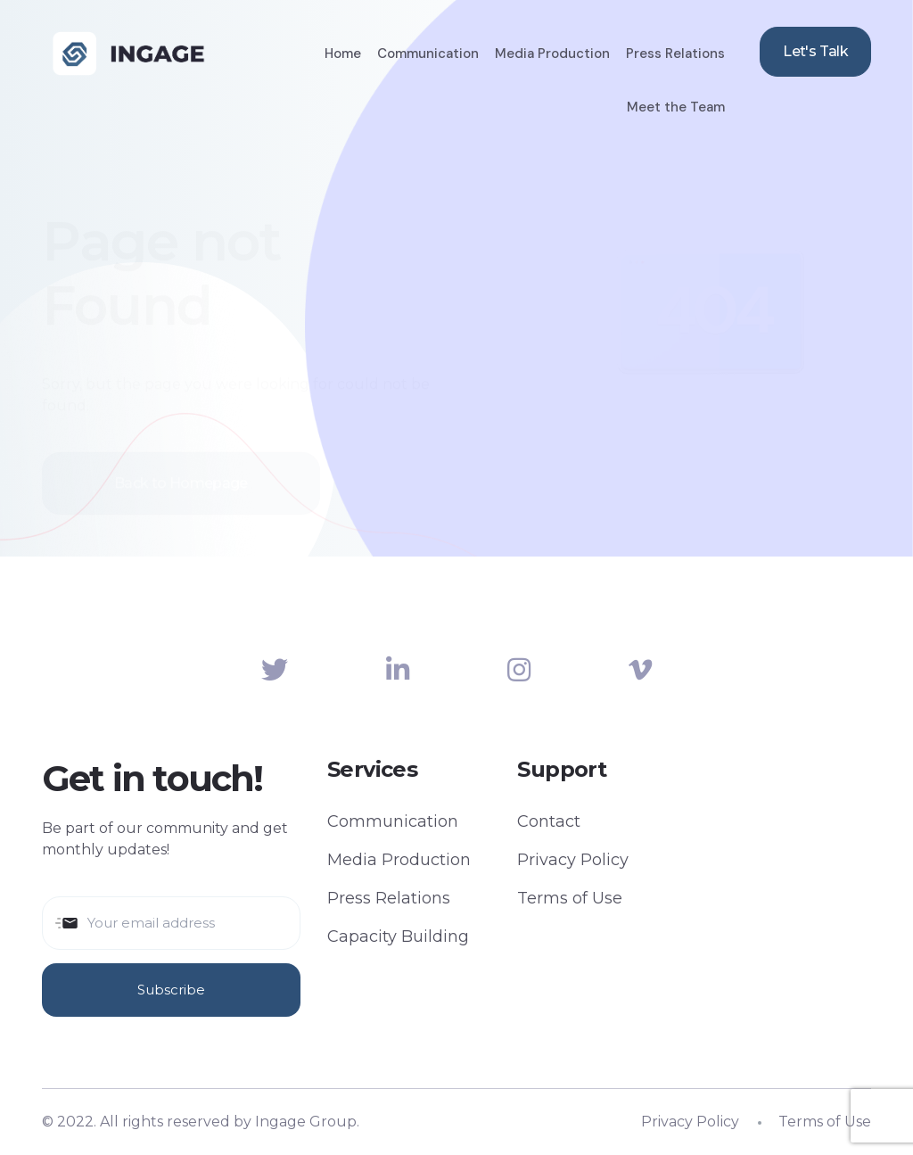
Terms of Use (569, 898)
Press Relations (675, 53)
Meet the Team (676, 107)
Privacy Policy (573, 860)
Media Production (552, 53)
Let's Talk (815, 51)
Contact (548, 821)
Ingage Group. (307, 1121)
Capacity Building (398, 936)
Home (343, 53)
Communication (428, 53)
